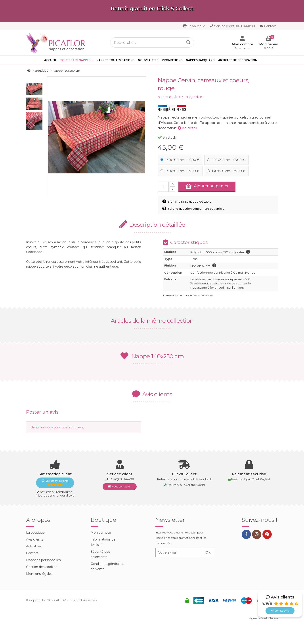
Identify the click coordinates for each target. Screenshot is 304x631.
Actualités (33, 546)
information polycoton (248, 252)
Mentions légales (39, 574)
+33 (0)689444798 (121, 479)
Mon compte (101, 533)
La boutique (194, 26)
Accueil (50, 60)
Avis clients (34, 539)
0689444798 (232, 26)
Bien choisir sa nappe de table (187, 201)
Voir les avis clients (55, 482)
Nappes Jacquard (200, 60)
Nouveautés (148, 60)
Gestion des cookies (41, 567)
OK (208, 552)
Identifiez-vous (41, 427)
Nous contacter (119, 486)
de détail (187, 128)
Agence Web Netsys (263, 618)
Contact (268, 26)
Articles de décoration (237, 60)
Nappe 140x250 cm (152, 356)
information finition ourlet (214, 265)
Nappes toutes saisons (115, 60)
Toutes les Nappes (75, 60)
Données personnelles (43, 560)
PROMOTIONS (172, 60)
